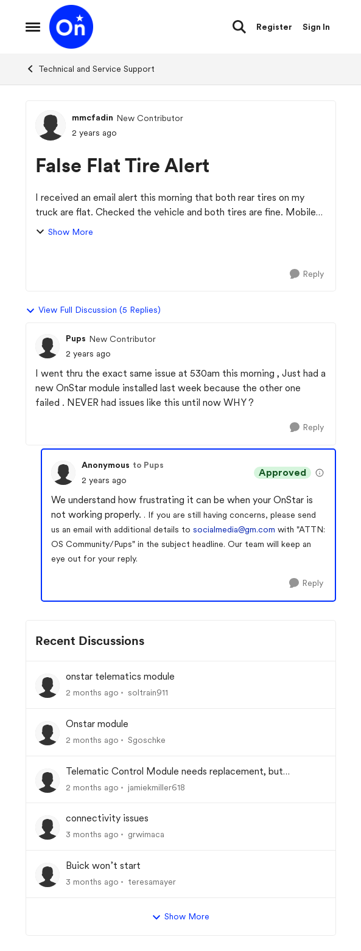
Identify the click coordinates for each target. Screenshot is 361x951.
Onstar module (97, 724)
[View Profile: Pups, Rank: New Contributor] (47, 346)
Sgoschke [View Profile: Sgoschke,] (147, 740)
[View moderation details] (320, 473)
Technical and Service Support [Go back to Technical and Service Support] (90, 69)
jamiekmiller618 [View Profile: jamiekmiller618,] (156, 787)
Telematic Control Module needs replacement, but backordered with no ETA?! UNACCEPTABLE (174, 771)
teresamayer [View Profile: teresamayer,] (152, 882)
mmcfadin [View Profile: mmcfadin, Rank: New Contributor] (92, 117)
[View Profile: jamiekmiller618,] (47, 780)
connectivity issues (107, 818)
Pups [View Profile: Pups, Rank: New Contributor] (76, 338)
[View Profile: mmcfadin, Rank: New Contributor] (50, 125)
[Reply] (306, 274)
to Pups (148, 465)
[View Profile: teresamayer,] (47, 875)
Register (274, 27)
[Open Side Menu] (32, 27)
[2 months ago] (92, 692)
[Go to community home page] (71, 27)
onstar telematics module (120, 676)
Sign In (316, 27)
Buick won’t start (103, 865)
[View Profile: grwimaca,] (47, 827)
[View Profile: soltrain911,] (47, 686)
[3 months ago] (92, 834)
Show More (64, 232)
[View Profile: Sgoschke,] (47, 733)
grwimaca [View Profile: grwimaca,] (146, 834)
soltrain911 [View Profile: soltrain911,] (148, 692)
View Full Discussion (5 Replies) (93, 310)
